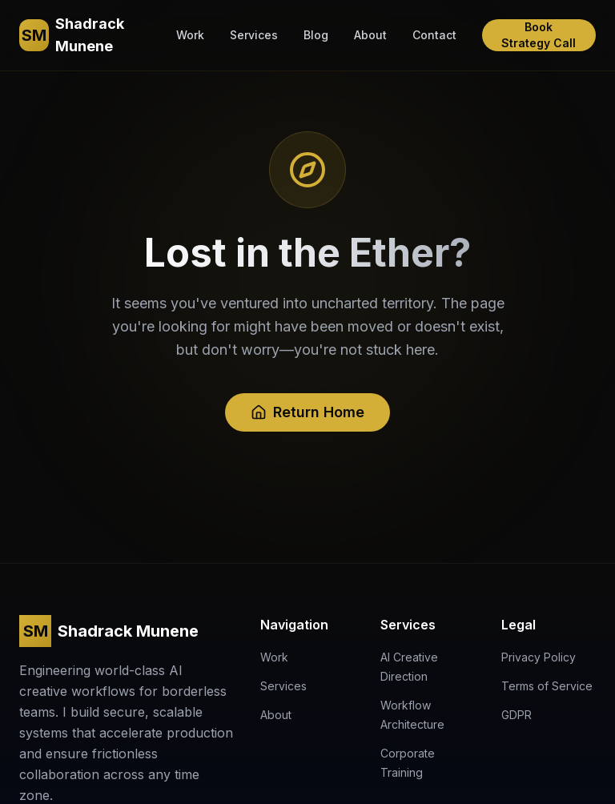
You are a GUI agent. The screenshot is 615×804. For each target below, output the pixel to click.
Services (254, 35)
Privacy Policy (538, 657)
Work (190, 35)
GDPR (516, 715)
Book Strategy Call (538, 35)
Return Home (307, 412)
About (370, 35)
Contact (434, 35)
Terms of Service (547, 686)
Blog (315, 35)
